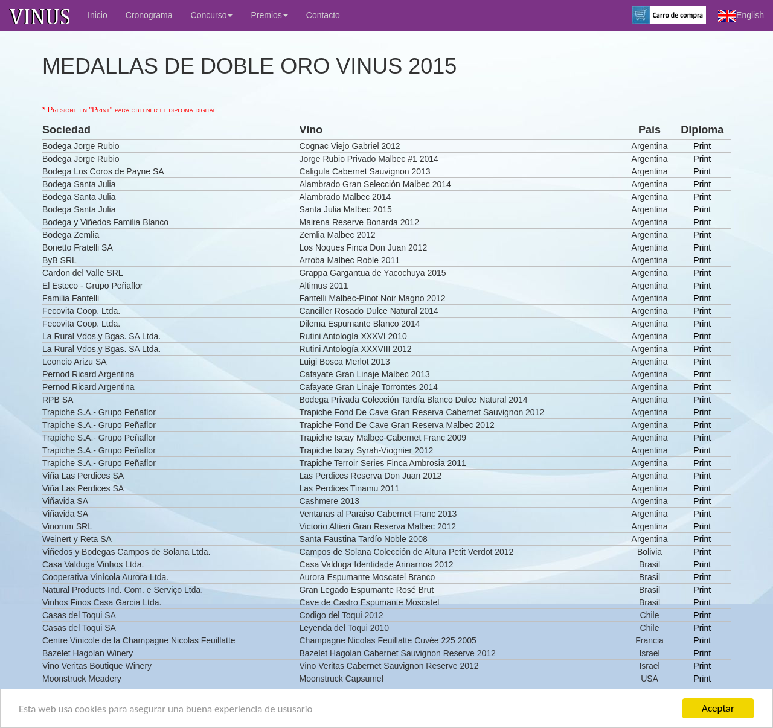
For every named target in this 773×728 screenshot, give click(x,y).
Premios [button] (269, 15)
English (741, 16)
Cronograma (149, 15)
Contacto (323, 15)
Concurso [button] (212, 15)
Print (702, 146)
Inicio (97, 15)
